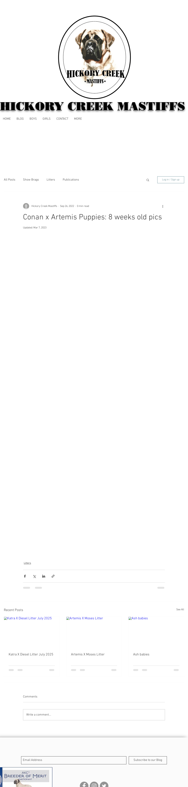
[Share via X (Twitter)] (34, 576)
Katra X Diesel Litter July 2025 (31, 655)
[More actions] (162, 206)
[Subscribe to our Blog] (148, 760)
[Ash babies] (156, 632)
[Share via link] (53, 576)
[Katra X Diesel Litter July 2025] (31, 632)
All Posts (9, 180)
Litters (51, 180)
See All (180, 609)
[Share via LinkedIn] (43, 576)
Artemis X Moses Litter (88, 655)
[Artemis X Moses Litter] (94, 632)
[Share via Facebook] (25, 576)
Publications (71, 180)
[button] (78, 119)
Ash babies (141, 655)
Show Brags (31, 180)
